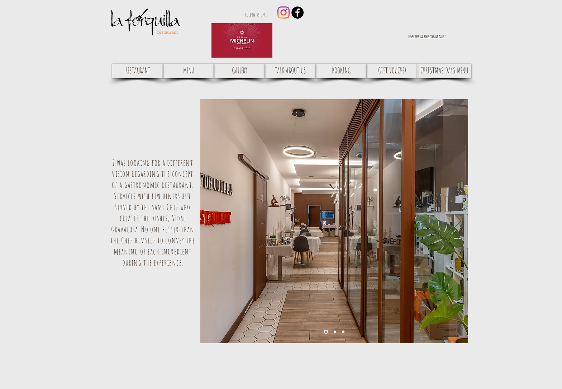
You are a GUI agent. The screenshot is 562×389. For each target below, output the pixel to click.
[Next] (458, 221)
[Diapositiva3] (343, 331)
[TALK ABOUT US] (290, 71)
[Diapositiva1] (326, 332)
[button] (427, 36)
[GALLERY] (239, 71)
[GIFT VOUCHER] (392, 71)
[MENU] (188, 71)
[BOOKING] (341, 71)
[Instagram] (283, 12)
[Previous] (210, 221)
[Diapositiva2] (335, 331)
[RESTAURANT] (137, 71)
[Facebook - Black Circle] (297, 12)
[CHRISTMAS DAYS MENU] (444, 71)
